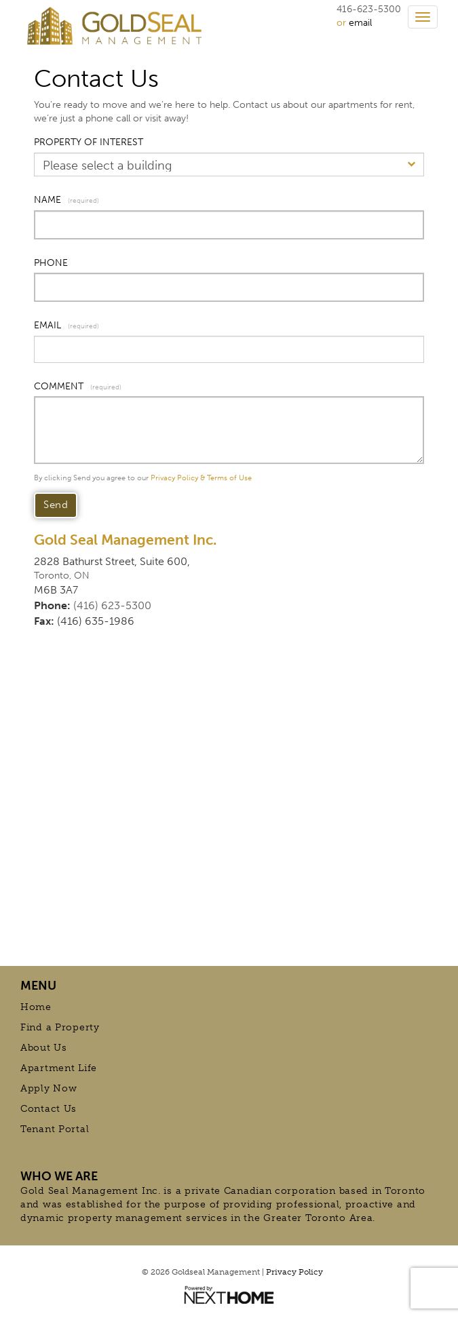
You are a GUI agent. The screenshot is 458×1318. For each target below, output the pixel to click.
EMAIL (47, 325)
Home (36, 1007)
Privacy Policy (294, 1272)
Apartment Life (58, 1068)
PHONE (51, 263)
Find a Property (60, 1027)
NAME (47, 200)
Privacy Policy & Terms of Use (201, 477)
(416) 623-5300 (112, 605)
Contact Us (48, 1109)
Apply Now (48, 1088)
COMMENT (58, 386)
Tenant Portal (54, 1129)
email (360, 22)
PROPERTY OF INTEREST (88, 142)
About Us (43, 1047)
